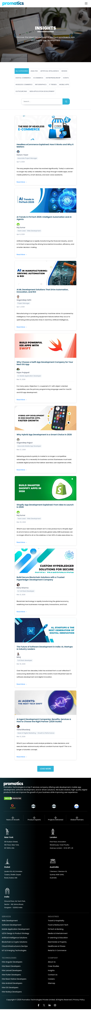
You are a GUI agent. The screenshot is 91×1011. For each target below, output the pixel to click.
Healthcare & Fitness (56, 946)
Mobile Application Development (15, 929)
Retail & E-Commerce (57, 950)
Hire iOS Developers (10, 987)
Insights (51, 970)
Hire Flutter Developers (11, 974)
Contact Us (52, 974)
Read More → (22, 182)
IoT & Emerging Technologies (14, 950)
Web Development (10, 920)
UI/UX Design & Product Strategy (15, 933)
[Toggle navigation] (86, 3)
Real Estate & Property (57, 942)
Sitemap (51, 983)
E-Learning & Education (58, 937)
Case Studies (53, 966)
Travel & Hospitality (56, 920)
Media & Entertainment (57, 933)
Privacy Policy (79, 999)
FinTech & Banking (55, 929)
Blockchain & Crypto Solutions (14, 942)
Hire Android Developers (12, 983)
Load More (45, 768)
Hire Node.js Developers (12, 992)
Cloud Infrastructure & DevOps (15, 946)
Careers (51, 979)
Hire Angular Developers (12, 962)
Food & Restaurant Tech (58, 925)
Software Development (11, 925)
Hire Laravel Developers (12, 970)
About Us (52, 962)
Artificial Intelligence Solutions (14, 937)
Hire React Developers (11, 966)
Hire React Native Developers (14, 979)
